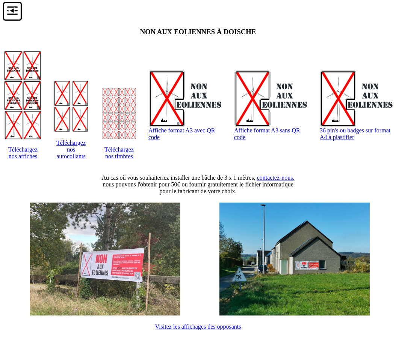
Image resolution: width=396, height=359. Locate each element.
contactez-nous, (276, 177)
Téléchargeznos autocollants (71, 149)
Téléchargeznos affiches (23, 152)
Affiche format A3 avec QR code (186, 131)
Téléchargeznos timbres (119, 152)
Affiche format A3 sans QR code (271, 131)
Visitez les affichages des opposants (198, 326)
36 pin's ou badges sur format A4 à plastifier (357, 131)
